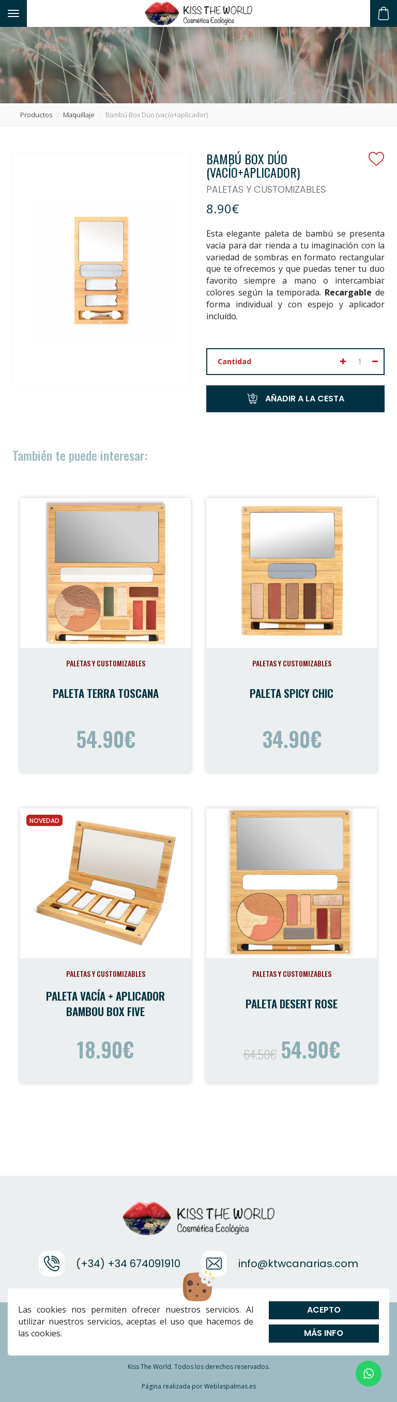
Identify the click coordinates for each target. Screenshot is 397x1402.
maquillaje (79, 114)
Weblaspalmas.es (230, 1386)
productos (36, 114)
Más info (324, 1333)
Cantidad (234, 361)
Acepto (324, 1310)
